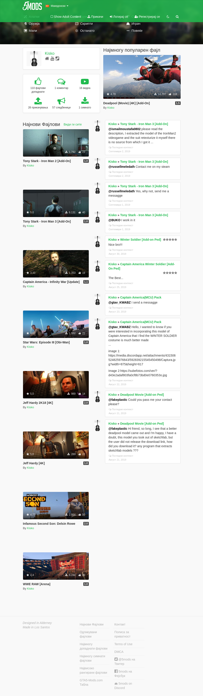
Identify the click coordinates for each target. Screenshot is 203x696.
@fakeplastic (118, 399)
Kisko (49, 53)
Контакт (119, 624)
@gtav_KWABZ (120, 302)
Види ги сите (73, 124)
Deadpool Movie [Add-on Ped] (142, 394)
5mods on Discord (123, 686)
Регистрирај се (147, 16)
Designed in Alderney (37, 623)
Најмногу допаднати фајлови (94, 646)
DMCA (118, 652)
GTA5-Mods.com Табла (91, 682)
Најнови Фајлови (92, 624)
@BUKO (115, 220)
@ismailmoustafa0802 (125, 129)
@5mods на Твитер (124, 661)
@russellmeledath (122, 166)
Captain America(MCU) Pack (140, 297)
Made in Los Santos (36, 627)
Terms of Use (123, 644)
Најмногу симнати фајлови (92, 658)
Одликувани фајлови (88, 634)
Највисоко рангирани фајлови (93, 670)
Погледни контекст (121, 147)
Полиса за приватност (122, 634)
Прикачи (95, 16)
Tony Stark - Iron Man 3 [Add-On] (144, 124)
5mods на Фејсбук (123, 674)
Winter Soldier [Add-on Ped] (140, 239)
